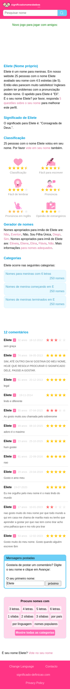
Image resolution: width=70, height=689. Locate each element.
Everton (16, 234)
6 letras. (55, 609)
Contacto (51, 666)
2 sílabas (27, 616)
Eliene (24, 243)
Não (6, 234)
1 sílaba (13, 616)
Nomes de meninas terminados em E (35, 302)
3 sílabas (42, 616)
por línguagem (22, 624)
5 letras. (42, 609)
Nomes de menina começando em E (35, 289)
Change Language (21, 666)
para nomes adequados (36, 248)
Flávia (43, 243)
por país (56, 616)
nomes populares (46, 624)
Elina (33, 243)
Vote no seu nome (41, 653)
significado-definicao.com (33, 674)
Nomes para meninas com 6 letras (35, 276)
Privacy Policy (35, 683)
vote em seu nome (38, 148)
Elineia (14, 243)
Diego (56, 234)
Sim (6, 239)
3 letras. (14, 609)
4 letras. (28, 609)
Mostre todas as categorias (35, 632)
